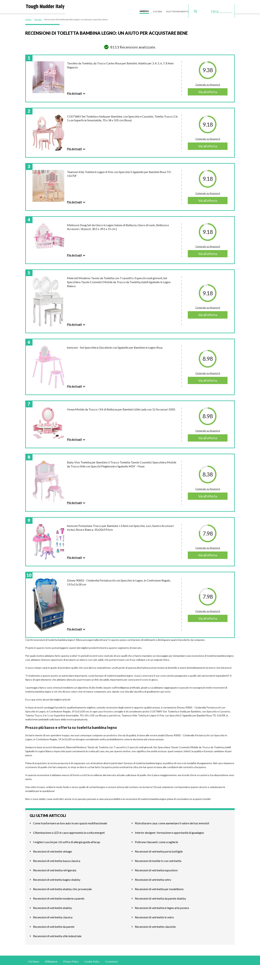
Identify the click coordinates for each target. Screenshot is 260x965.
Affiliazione (51, 959)
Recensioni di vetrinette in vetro (154, 915)
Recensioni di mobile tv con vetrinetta (158, 858)
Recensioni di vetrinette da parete (53, 924)
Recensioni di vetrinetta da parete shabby (160, 896)
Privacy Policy (71, 959)
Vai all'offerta (207, 89)
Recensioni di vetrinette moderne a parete (58, 896)
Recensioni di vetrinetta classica (52, 915)
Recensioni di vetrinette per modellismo (159, 886)
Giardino (202, 5)
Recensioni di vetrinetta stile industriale (57, 933)
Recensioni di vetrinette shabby (52, 905)
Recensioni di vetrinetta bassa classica (56, 858)
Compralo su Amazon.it (207, 82)
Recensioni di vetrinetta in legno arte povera (162, 905)
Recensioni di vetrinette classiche (155, 924)
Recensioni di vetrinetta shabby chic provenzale (62, 886)
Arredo (150, 5)
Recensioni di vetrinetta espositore (156, 868)
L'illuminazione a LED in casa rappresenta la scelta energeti (69, 830)
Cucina (162, 5)
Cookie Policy (91, 959)
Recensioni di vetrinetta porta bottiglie (159, 849)
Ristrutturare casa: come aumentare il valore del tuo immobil (172, 821)
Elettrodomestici (181, 5)
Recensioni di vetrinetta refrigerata (54, 868)
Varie (213, 5)
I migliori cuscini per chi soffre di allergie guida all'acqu (66, 839)
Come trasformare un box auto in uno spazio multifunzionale (70, 821)
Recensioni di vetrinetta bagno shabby (56, 877)
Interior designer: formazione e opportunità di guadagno (169, 830)
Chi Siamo (33, 959)
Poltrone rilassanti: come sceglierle (156, 839)
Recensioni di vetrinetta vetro (153, 877)
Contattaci (111, 959)
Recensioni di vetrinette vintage (52, 849)
